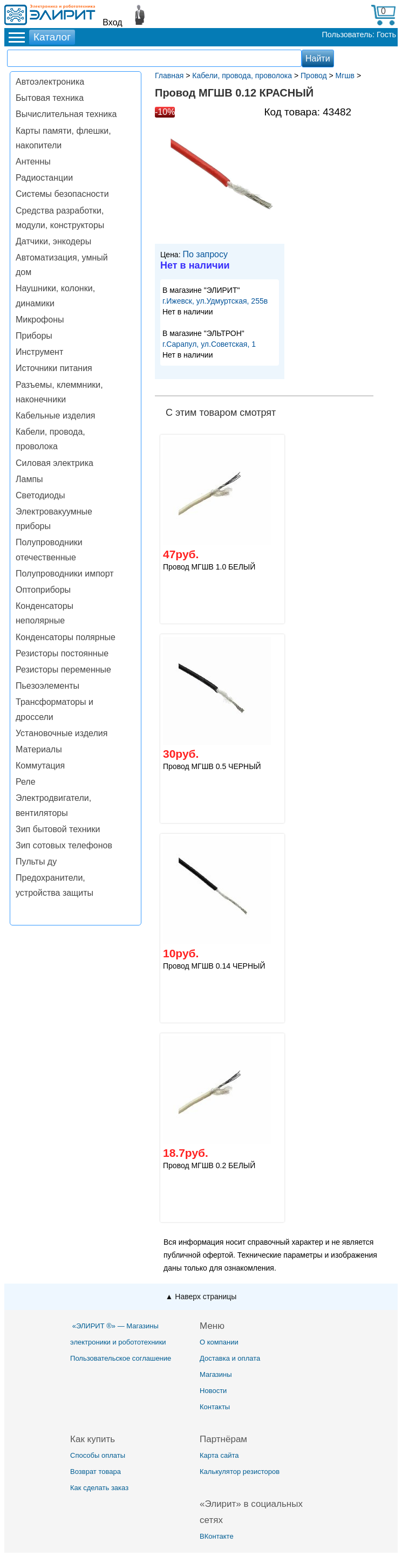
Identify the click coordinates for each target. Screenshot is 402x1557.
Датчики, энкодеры (53, 241)
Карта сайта (219, 1455)
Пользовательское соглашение (120, 1358)
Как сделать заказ (99, 1488)
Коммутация (40, 765)
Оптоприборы (43, 589)
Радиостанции (44, 177)
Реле (26, 781)
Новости (213, 1391)
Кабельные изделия (55, 415)
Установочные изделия (61, 733)
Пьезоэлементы (47, 685)
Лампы (29, 479)
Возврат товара (95, 1471)
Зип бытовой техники (58, 829)
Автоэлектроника (50, 81)
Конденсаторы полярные (65, 637)
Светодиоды (40, 495)
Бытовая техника (50, 97)
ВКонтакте (217, 1536)
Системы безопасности (62, 193)
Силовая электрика (54, 463)
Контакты (215, 1407)
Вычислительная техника (66, 114)
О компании (219, 1342)
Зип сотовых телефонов (64, 845)
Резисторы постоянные (62, 653)
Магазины (216, 1374)
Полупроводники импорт (65, 573)
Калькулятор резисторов (240, 1471)
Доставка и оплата (230, 1358)
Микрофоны (40, 319)
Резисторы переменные (63, 669)
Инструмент (39, 351)
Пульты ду (36, 861)
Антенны (33, 161)
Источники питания (54, 368)
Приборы (34, 335)
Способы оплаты (97, 1455)
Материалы (39, 749)
